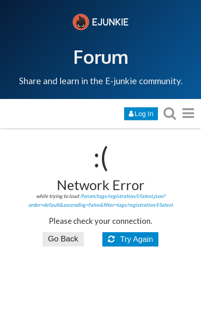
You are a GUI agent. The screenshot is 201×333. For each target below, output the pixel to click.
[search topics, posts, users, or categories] (169, 113)
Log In (141, 113)
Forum (100, 56)
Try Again (130, 239)
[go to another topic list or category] (188, 113)
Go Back (63, 238)
